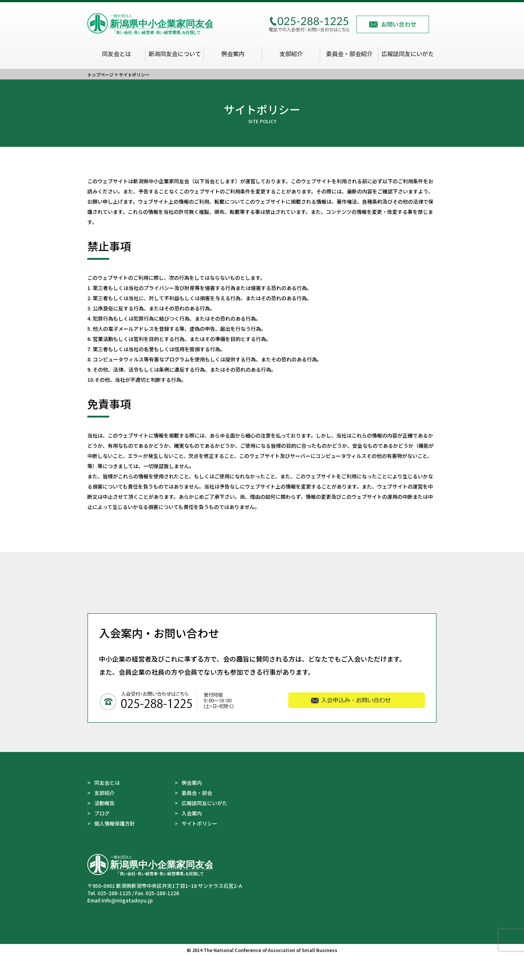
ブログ (102, 813)
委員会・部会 (197, 792)
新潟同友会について (174, 53)
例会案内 (233, 53)
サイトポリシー (199, 823)
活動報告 (104, 803)
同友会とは (116, 53)
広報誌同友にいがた (407, 53)
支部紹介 (291, 53)
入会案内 (192, 813)
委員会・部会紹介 (349, 53)
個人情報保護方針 (114, 823)
